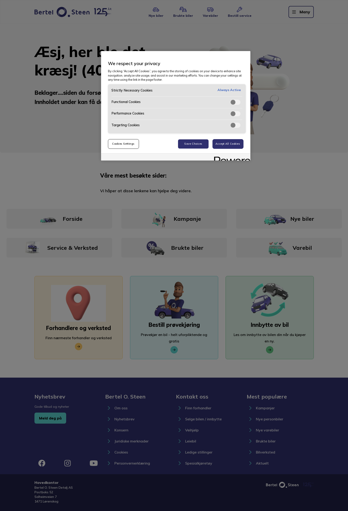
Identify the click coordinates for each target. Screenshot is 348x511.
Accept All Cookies (227, 143)
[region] (175, 106)
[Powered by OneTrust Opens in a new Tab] (230, 158)
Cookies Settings (123, 143)
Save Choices (193, 143)
